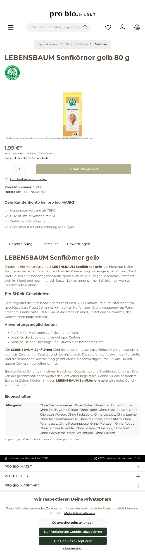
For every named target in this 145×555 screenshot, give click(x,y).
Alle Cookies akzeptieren (72, 541)
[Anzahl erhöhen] (30, 169)
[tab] (21, 244)
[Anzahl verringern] (9, 169)
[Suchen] (86, 27)
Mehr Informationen (79, 513)
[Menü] (11, 27)
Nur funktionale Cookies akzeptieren (73, 531)
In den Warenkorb (84, 169)
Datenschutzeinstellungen (72, 522)
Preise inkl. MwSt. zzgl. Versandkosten (27, 158)
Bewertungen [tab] (78, 244)
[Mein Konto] (122, 27)
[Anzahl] (19, 169)
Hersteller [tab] (50, 244)
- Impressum (72, 548)
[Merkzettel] (108, 27)
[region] (72, 115)
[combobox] (53, 27)
